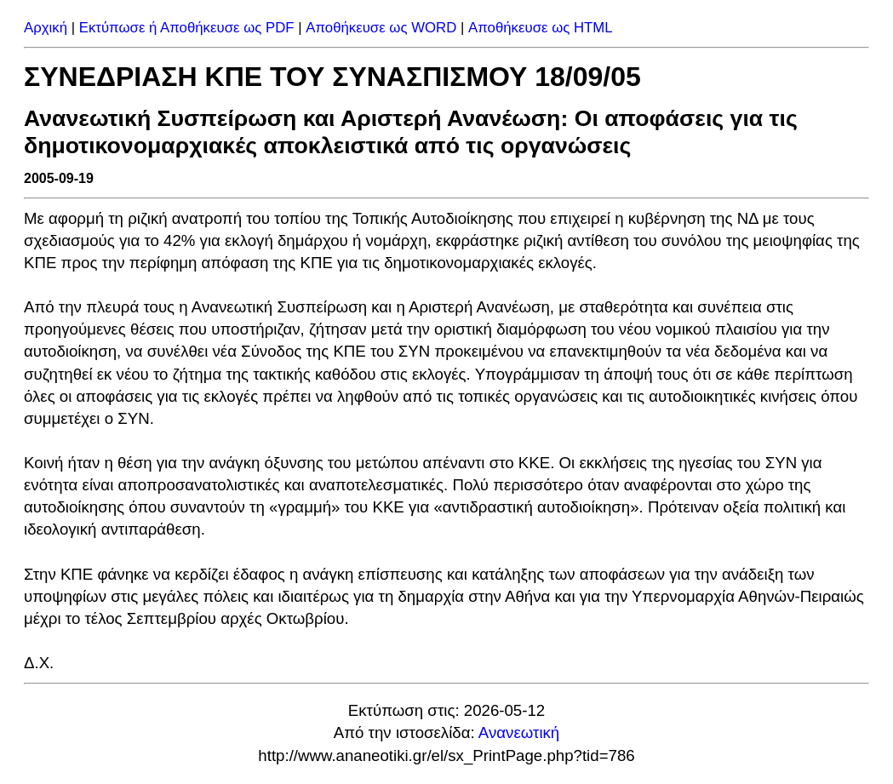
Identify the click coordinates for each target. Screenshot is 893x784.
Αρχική (45, 28)
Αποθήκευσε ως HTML (540, 28)
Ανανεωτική (518, 732)
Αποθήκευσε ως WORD (381, 28)
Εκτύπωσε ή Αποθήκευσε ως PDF (187, 28)
